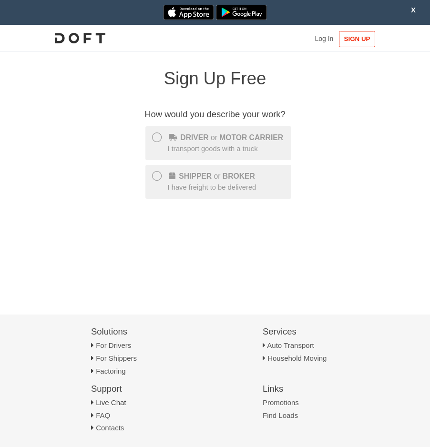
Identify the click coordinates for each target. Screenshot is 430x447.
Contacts (110, 428)
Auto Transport (290, 345)
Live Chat (111, 402)
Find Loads (280, 415)
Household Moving (297, 358)
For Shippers (116, 358)
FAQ (103, 415)
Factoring (111, 371)
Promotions (281, 402)
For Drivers (113, 345)
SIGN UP (357, 38)
